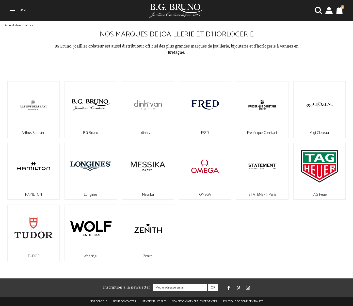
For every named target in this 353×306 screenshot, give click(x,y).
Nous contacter (124, 301)
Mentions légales (154, 301)
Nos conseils (98, 301)
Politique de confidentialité (243, 301)
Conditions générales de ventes (194, 301)
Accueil (9, 25)
